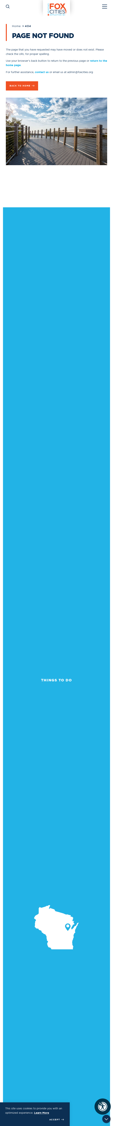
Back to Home (22, 85)
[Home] (56, 6)
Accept (56, 1119)
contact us (42, 72)
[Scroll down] (106, 1120)
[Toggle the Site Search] (8, 6)
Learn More (41, 1113)
